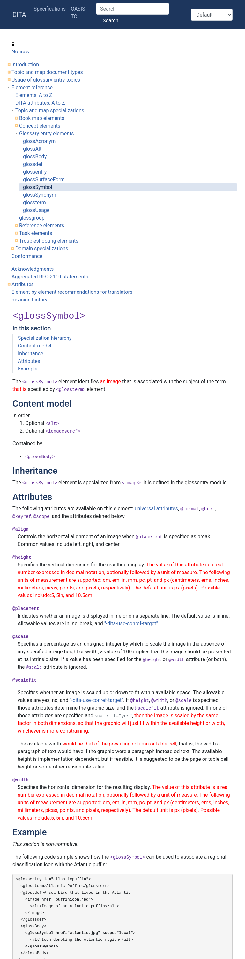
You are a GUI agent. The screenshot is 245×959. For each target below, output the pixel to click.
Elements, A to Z (33, 95)
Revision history (29, 300)
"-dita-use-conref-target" (131, 623)
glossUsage (36, 210)
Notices (20, 52)
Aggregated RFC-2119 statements (49, 277)
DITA (19, 15)
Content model (34, 346)
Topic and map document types (47, 72)
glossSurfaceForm (44, 179)
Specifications (50, 9)
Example (27, 369)
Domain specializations (41, 249)
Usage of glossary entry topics (45, 80)
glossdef (33, 164)
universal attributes (156, 508)
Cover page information (38, 44)
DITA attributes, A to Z (40, 103)
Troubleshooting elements (48, 241)
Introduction (25, 64)
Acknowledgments (32, 269)
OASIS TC (78, 12)
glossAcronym (39, 141)
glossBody (35, 156)
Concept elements (39, 126)
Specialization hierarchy (44, 338)
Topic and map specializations (49, 110)
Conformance (26, 256)
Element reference (32, 87)
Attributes (22, 284)
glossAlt (32, 149)
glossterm (34, 202)
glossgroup (32, 218)
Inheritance (30, 353)
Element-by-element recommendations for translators (71, 292)
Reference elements (41, 225)
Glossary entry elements (46, 133)
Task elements (35, 233)
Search (110, 21)
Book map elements (41, 118)
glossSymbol (37, 187)
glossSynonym (39, 195)
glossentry (35, 172)
